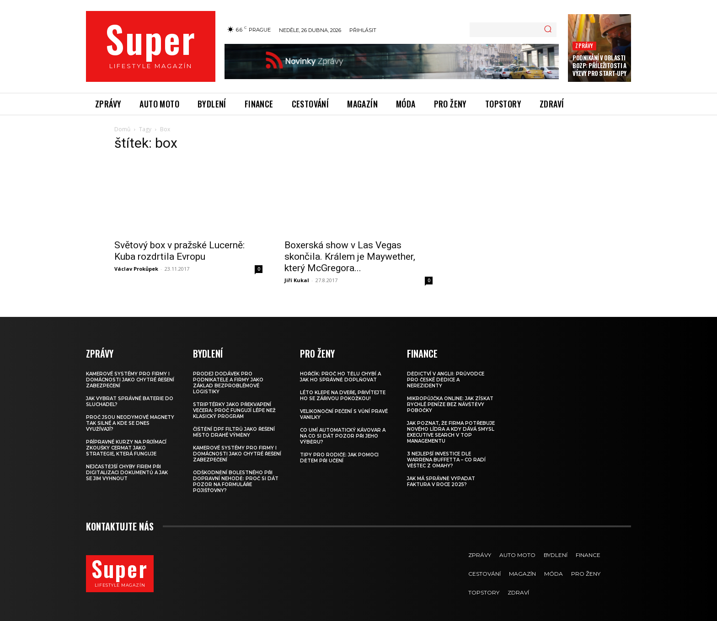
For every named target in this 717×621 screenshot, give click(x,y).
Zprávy (584, 45)
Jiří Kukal (296, 271)
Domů (122, 129)
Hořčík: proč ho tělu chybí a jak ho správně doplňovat (340, 369)
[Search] (547, 29)
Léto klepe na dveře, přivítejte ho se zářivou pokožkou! (342, 387)
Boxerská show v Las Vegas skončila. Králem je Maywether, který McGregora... (349, 248)
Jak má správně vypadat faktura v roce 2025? (441, 473)
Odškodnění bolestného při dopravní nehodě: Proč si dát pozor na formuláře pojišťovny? (235, 473)
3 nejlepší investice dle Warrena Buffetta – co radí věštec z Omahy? (446, 451)
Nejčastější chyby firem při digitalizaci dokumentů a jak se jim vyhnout (127, 464)
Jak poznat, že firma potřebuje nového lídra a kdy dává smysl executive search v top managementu (451, 424)
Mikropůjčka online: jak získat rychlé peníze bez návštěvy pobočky (450, 396)
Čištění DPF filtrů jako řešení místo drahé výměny (234, 424)
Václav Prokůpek (136, 249)
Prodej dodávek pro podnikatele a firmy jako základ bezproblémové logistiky (228, 374)
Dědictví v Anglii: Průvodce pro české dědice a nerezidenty (445, 371)
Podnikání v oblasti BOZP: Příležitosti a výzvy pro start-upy (599, 65)
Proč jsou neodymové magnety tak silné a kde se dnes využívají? (130, 415)
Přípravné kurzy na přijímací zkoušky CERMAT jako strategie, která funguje (126, 440)
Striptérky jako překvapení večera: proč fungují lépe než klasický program (234, 402)
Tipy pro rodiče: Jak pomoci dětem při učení (339, 449)
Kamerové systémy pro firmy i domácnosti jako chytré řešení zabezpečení (130, 371)
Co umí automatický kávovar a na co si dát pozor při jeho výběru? (342, 428)
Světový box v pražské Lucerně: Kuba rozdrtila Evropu (179, 231)
